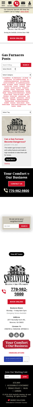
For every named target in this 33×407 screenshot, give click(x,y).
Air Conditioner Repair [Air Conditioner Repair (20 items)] (19, 79)
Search (26, 65)
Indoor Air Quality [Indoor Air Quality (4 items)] (18, 94)
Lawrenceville (12, 241)
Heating (7, 163)
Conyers (8, 236)
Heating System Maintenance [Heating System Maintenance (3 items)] (16, 93)
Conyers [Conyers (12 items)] (15, 86)
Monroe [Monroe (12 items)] (27, 98)
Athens (8, 233)
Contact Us (16, 184)
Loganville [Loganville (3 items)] (12, 98)
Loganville (8, 244)
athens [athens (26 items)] (16, 84)
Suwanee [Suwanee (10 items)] (12, 103)
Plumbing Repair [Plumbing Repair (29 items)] (9, 101)
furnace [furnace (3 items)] (12, 89)
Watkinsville (17, 249)
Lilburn (23, 241)
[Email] (16, 377)
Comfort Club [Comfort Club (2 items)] (8, 86)
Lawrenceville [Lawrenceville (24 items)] (22, 96)
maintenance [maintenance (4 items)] (20, 98)
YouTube (16, 335)
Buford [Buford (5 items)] (28, 84)
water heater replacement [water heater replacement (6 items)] (18, 104)
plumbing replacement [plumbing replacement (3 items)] (21, 101)
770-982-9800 (16, 3)
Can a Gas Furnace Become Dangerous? (15, 140)
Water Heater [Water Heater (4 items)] (21, 103)
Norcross (25, 244)
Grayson (25, 239)
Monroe (17, 244)
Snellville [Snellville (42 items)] (6, 103)
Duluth (7, 239)
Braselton (16, 233)
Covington (17, 236)
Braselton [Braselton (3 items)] (22, 84)
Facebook (21, 335)
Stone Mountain (21, 247)
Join (25, 377)
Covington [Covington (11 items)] (22, 86)
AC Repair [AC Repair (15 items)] (25, 78)
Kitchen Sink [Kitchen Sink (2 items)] (13, 96)
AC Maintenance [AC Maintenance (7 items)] (16, 78)
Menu (3, 5)
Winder (26, 249)
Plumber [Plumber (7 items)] (6, 99)
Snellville (9, 247)
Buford (25, 233)
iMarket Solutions (17, 400)
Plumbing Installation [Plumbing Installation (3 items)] (23, 99)
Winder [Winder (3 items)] (19, 106)
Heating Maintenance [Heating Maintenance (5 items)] (18, 91)
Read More (25, 12)
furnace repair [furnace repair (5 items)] (20, 89)
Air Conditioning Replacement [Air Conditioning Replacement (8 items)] (16, 80)
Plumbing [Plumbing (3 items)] (12, 99)
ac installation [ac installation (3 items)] (7, 78)
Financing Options (16, 353)
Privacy (25, 361)
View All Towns (16, 254)
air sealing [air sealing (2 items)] (10, 84)
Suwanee (7, 249)
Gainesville (16, 239)
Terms (27, 361)
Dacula (25, 236)
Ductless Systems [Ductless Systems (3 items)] (16, 88)
